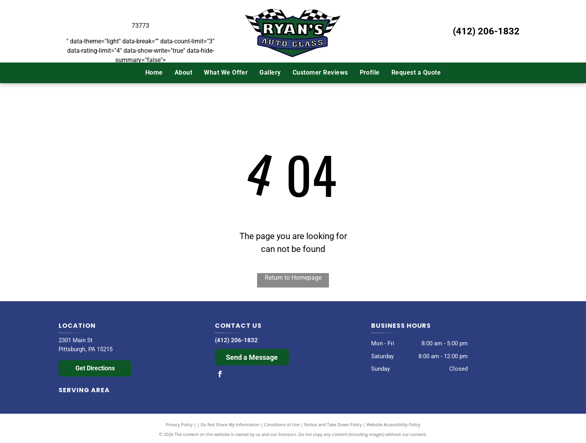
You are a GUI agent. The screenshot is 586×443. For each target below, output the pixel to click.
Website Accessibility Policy (393, 424)
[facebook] (220, 375)
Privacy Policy (179, 424)
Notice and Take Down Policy (333, 424)
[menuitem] (154, 72)
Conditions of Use (282, 424)
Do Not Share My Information (230, 424)
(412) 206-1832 (486, 31)
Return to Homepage (293, 277)
